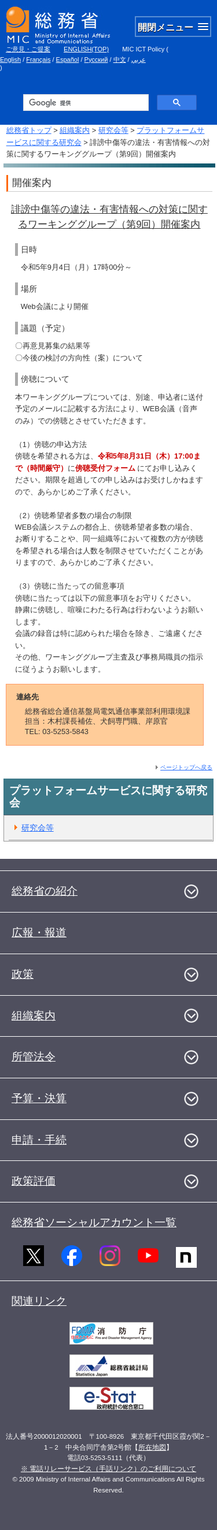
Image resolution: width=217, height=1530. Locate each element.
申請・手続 (39, 1140)
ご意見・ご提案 (28, 49)
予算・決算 (39, 1098)
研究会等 (113, 130)
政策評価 (34, 1181)
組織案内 (75, 130)
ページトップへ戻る (186, 767)
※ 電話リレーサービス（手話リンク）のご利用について (108, 1468)
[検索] (85, 103)
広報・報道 (39, 932)
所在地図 (152, 1447)
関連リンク (39, 1301)
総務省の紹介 (45, 891)
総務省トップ (29, 130)
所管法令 (34, 1057)
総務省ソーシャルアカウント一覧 (94, 1222)
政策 (23, 974)
